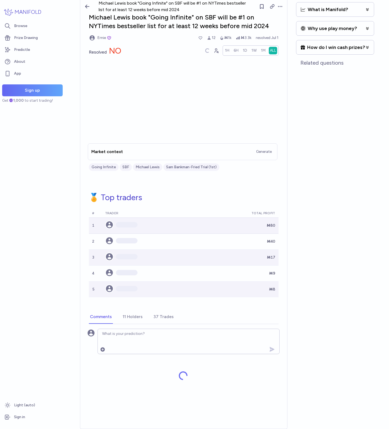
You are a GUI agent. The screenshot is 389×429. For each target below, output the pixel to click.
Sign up (32, 90)
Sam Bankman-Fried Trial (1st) (191, 167)
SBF (125, 167)
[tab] (101, 317)
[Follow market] (261, 6)
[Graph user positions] (216, 50)
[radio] (227, 50)
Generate (264, 151)
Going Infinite (104, 167)
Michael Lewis (148, 167)
